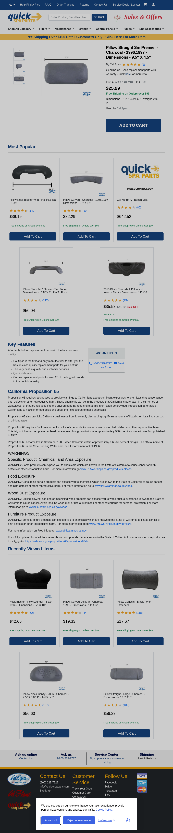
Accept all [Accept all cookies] (51, 820)
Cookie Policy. (104, 809)
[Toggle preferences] (106, 820)
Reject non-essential (79, 820)
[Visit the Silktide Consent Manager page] (128, 820)
